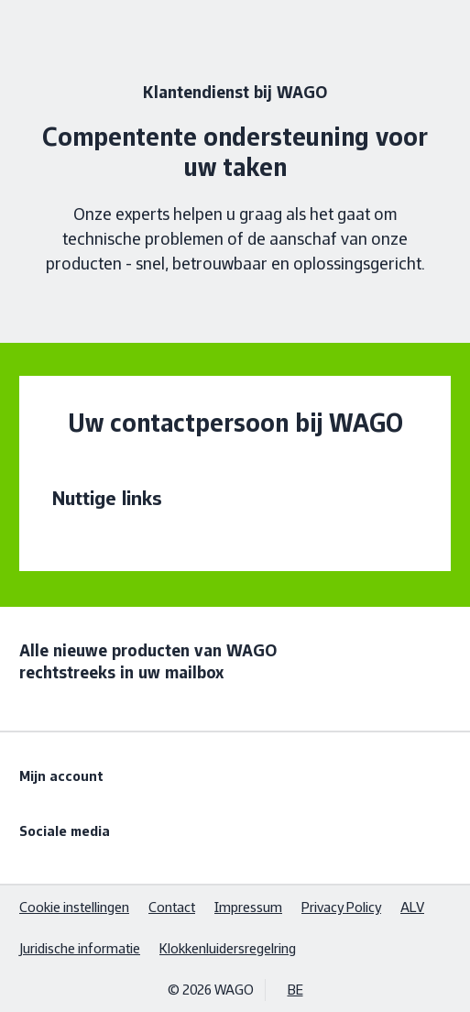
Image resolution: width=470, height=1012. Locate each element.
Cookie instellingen (74, 907)
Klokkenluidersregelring (227, 948)
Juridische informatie (79, 948)
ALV (412, 907)
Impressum (248, 907)
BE (295, 989)
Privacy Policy (341, 907)
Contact (171, 907)
